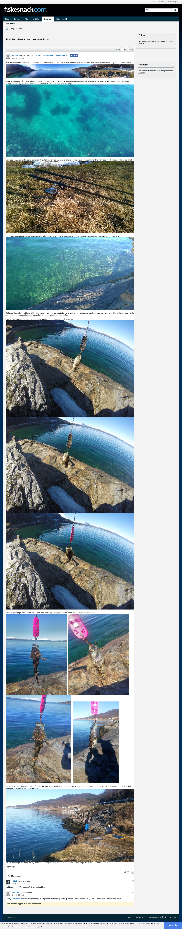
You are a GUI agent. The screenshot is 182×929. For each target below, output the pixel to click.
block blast (16, 899)
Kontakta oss (140, 917)
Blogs (13, 29)
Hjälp (129, 917)
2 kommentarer (16, 876)
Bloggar (48, 19)
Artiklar (36, 19)
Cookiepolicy (155, 917)
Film (26, 19)
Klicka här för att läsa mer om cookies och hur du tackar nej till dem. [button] (23, 927)
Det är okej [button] (173, 925)
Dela (74, 55)
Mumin (20, 29)
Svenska (11, 917)
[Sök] (159, 10)
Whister (15, 892)
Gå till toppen (170, 917)
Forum (17, 19)
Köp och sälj (61, 19)
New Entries (10, 24)
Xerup (14, 881)
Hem (7, 19)
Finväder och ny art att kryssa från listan (51, 55)
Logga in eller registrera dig (165, 2)
